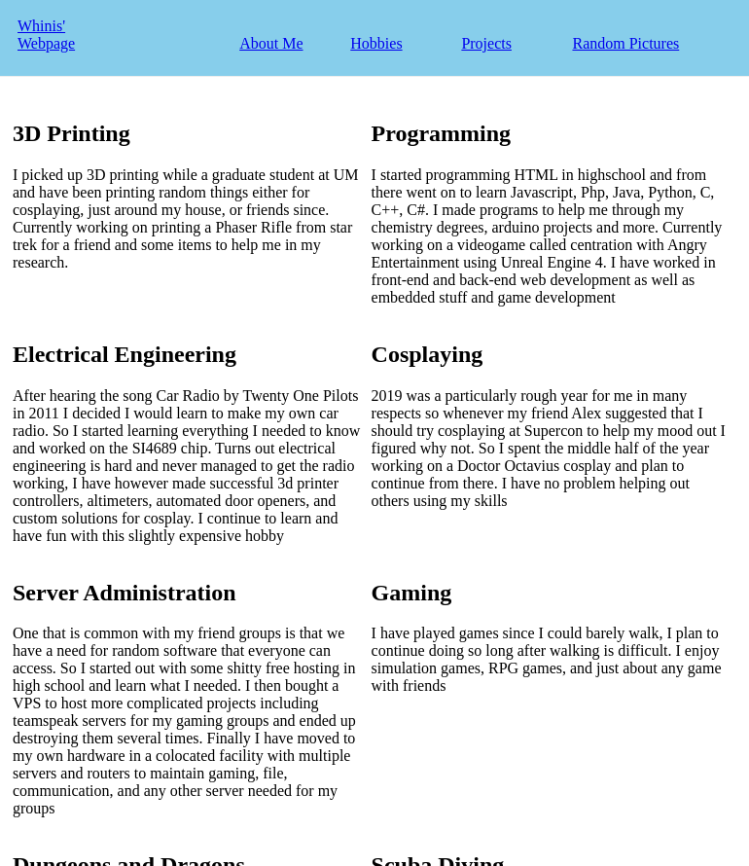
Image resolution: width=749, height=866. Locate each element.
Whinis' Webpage (46, 35)
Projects (486, 43)
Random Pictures (625, 43)
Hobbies (376, 43)
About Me (271, 43)
